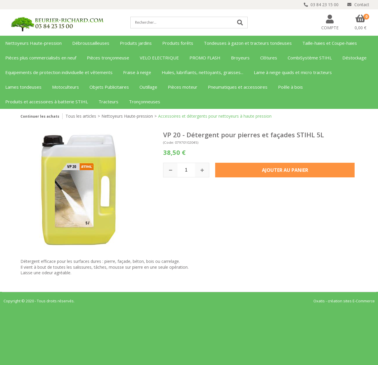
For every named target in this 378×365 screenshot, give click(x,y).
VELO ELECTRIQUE (159, 58)
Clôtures (268, 58)
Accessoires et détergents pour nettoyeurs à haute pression (215, 116)
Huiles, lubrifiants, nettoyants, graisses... (202, 72)
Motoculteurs (65, 87)
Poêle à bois (290, 87)
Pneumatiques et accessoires (237, 87)
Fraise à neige (137, 72)
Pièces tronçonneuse (108, 58)
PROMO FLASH (204, 58)
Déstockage (354, 58)
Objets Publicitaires (109, 87)
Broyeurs (240, 58)
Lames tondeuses (23, 87)
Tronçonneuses (144, 101)
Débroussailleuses (90, 43)
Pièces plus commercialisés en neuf (40, 58)
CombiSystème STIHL (310, 58)
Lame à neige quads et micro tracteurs (293, 72)
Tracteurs (108, 101)
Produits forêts (177, 43)
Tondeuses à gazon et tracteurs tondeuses (248, 43)
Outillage (148, 87)
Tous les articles (80, 116)
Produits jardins (136, 43)
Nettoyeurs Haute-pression (33, 43)
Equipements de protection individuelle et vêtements (59, 72)
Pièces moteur (182, 87)
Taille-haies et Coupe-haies (329, 43)
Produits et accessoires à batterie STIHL (46, 101)
